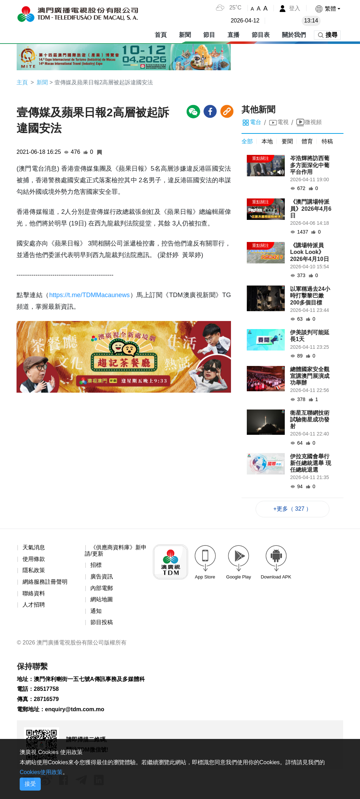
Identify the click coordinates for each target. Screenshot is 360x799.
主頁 (22, 82)
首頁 (161, 35)
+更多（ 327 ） (293, 509)
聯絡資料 (33, 593)
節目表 (261, 35)
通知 (96, 611)
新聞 (185, 35)
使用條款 (33, 559)
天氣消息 (33, 547)
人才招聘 (33, 605)
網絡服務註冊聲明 (45, 582)
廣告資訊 (101, 576)
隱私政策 (33, 570)
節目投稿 (101, 622)
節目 (209, 35)
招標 (96, 565)
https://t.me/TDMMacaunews (89, 295)
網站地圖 (101, 599)
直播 (233, 35)
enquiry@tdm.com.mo (74, 709)
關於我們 (294, 35)
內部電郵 (101, 588)
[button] (327, 8)
